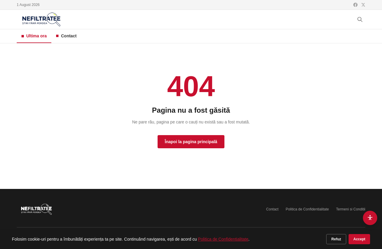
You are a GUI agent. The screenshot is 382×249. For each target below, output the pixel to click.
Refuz (336, 239)
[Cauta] (360, 19)
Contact (66, 35)
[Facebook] (355, 5)
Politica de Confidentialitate (307, 209)
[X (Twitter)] (363, 5)
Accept (359, 239)
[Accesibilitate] (370, 218)
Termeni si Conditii (350, 209)
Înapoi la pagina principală (191, 141)
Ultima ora (34, 35)
